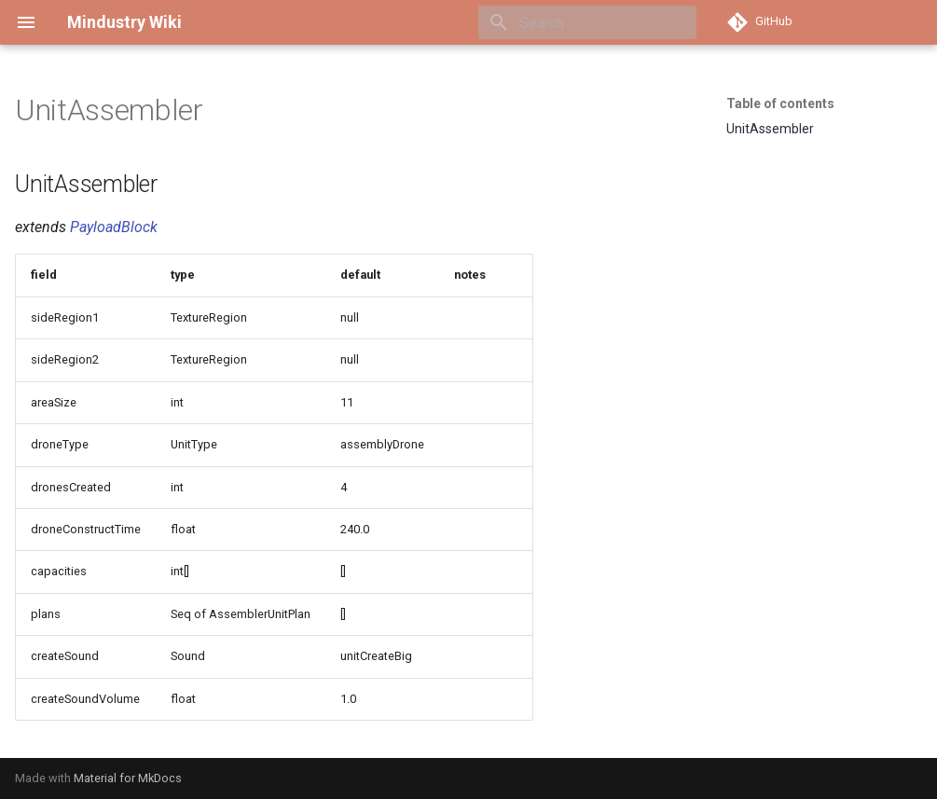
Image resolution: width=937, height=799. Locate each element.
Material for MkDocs (128, 778)
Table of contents (780, 103)
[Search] (587, 22)
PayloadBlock (114, 227)
